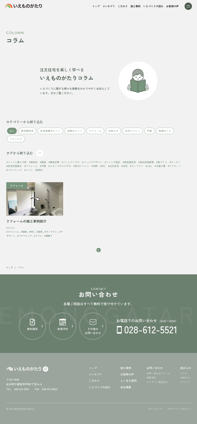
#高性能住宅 (129, 163)
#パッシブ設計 (112, 163)
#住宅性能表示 (14, 167)
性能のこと (165, 132)
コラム (183, 373)
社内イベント (132, 132)
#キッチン (174, 163)
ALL (12, 132)
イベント (185, 382)
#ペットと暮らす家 (16, 163)
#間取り (39, 171)
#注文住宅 (113, 167)
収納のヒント (74, 132)
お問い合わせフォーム (158, 373)
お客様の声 (127, 374)
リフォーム (95, 132)
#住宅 (124, 167)
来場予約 (151, 377)
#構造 (43, 163)
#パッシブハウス (71, 163)
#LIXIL (148, 167)
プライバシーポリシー (179, 408)
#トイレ (28, 171)
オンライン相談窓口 (157, 382)
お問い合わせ (155, 368)
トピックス (16, 140)
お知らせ (113, 132)
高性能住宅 (27, 132)
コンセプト (95, 374)
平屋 (149, 132)
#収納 (94, 167)
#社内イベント (81, 167)
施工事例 (125, 368)
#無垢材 (33, 163)
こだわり (94, 381)
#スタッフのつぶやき (59, 167)
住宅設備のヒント (50, 132)
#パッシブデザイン (92, 163)
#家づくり (161, 163)
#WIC (103, 167)
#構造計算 (53, 163)
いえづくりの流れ (99, 387)
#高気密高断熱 (146, 163)
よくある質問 (128, 381)
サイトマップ (155, 408)
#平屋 (43, 167)
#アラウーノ (174, 167)
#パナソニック (14, 171)
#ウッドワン (136, 167)
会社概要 (125, 387)
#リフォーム (30, 167)
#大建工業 (160, 167)
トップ (9, 267)
